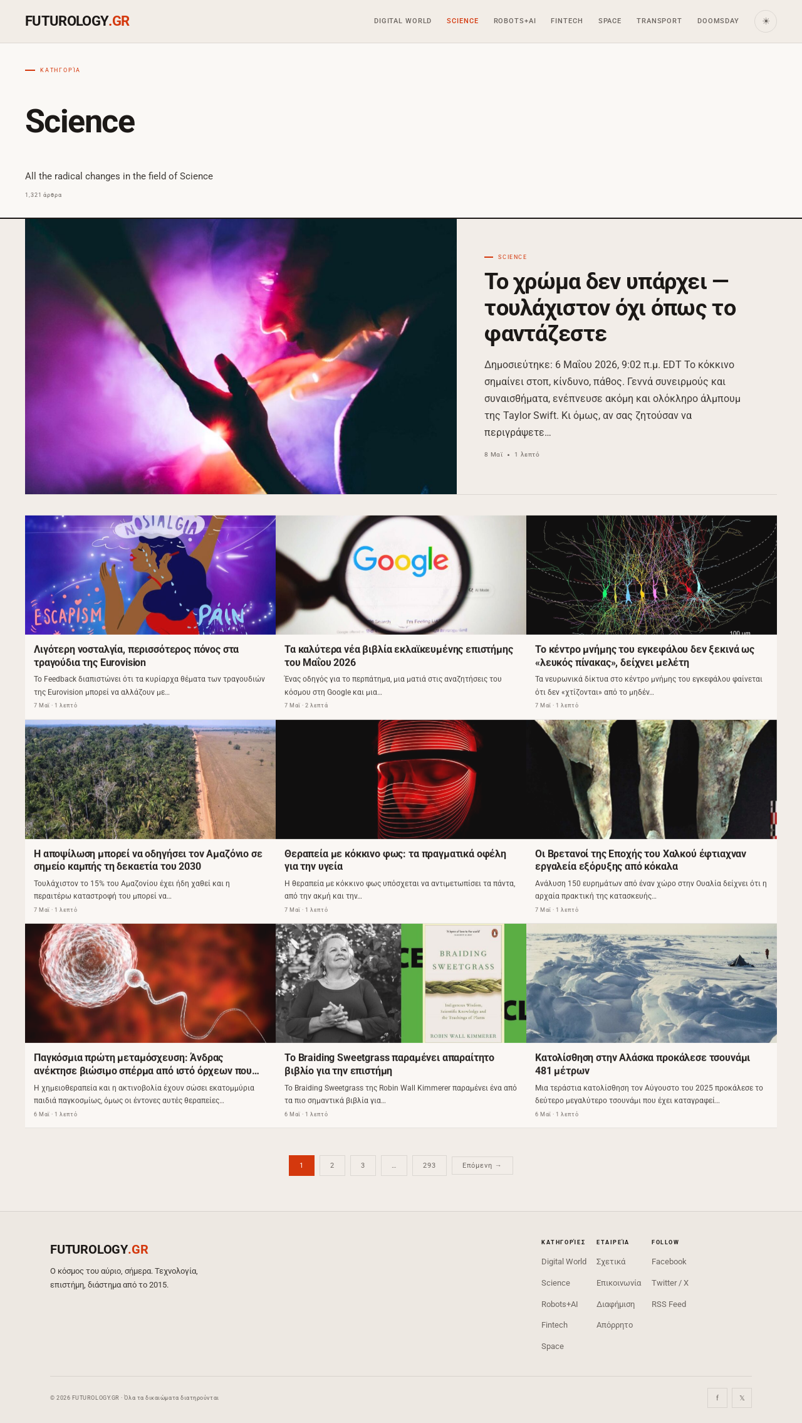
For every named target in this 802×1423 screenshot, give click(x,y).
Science (462, 21)
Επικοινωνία (618, 1283)
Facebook (669, 1261)
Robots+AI (515, 21)
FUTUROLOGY (77, 21)
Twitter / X (670, 1283)
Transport (659, 21)
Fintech (567, 21)
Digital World (403, 21)
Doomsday (718, 21)
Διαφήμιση (615, 1304)
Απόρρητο (614, 1325)
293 (429, 1165)
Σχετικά (610, 1261)
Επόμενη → (482, 1165)
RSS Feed (669, 1304)
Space (610, 21)
